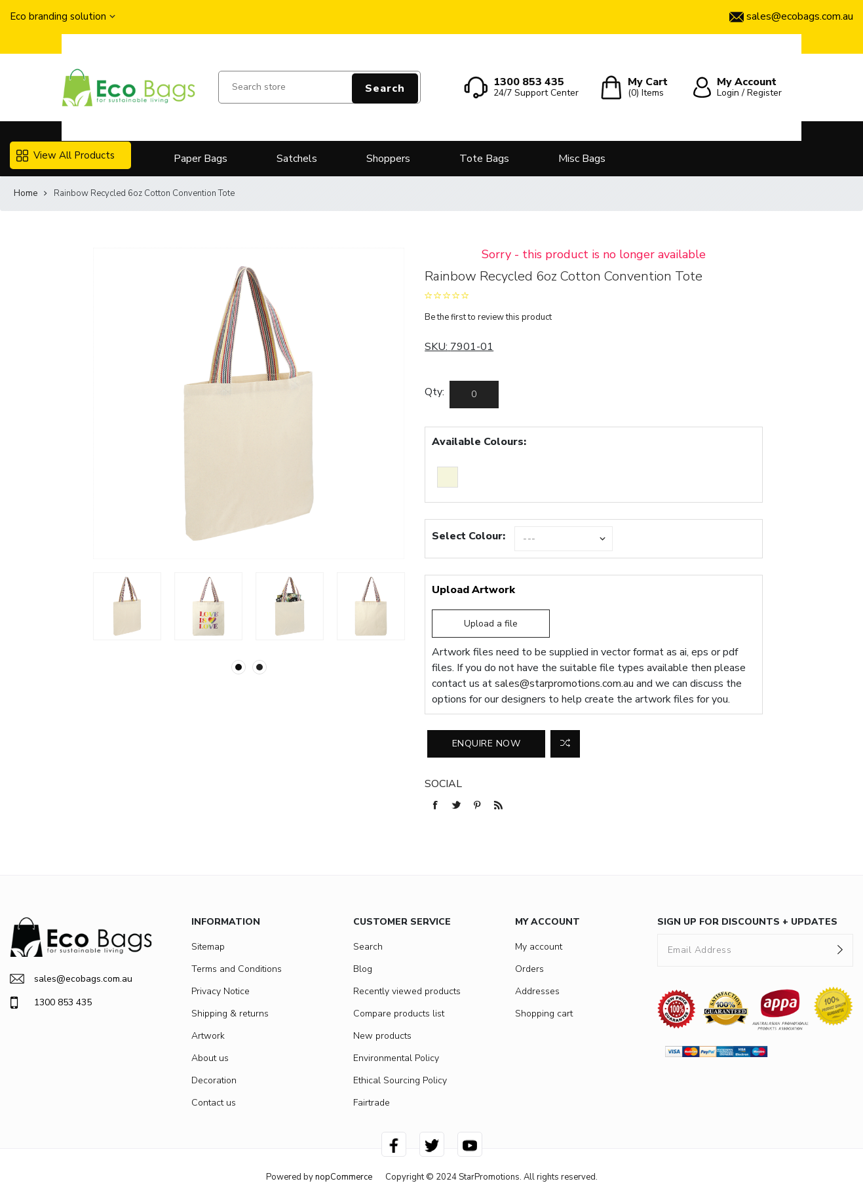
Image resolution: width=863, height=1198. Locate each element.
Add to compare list (565, 744)
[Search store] (319, 87)
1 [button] (238, 667)
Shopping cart (544, 1013)
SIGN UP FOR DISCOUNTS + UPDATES (747, 922)
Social (443, 784)
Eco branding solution (58, 16)
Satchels (297, 158)
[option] (127, 606)
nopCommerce (343, 1177)
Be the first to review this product (488, 317)
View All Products (65, 155)
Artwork (208, 1036)
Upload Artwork (473, 590)
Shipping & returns (230, 1013)
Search (385, 88)
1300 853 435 (51, 1002)
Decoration (214, 1080)
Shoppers (388, 158)
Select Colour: (468, 536)
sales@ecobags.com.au (71, 979)
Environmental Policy (396, 1058)
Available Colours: (479, 442)
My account (538, 946)
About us (210, 1058)
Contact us (213, 1102)
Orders (529, 969)
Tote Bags (484, 158)
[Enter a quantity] (474, 394)
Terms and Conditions (236, 969)
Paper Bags (200, 158)
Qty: (434, 392)
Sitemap (208, 946)
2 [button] (259, 667)
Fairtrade (371, 1102)
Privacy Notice (220, 991)
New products (382, 1036)
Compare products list (398, 1013)
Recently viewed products (407, 991)
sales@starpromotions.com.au (564, 683)
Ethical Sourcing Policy (400, 1080)
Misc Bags (581, 158)
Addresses (537, 991)
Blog (362, 969)
